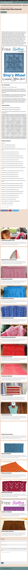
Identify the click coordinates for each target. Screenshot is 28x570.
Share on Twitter (15, 210)
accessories (3, 205)
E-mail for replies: (4, 544)
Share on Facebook (4, 210)
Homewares (4, 12)
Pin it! (10, 210)
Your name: (3, 541)
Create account (21, 2)
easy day (7, 205)
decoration (11, 205)
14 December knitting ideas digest (6, 7)
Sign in (16, 2)
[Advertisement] (14, 22)
